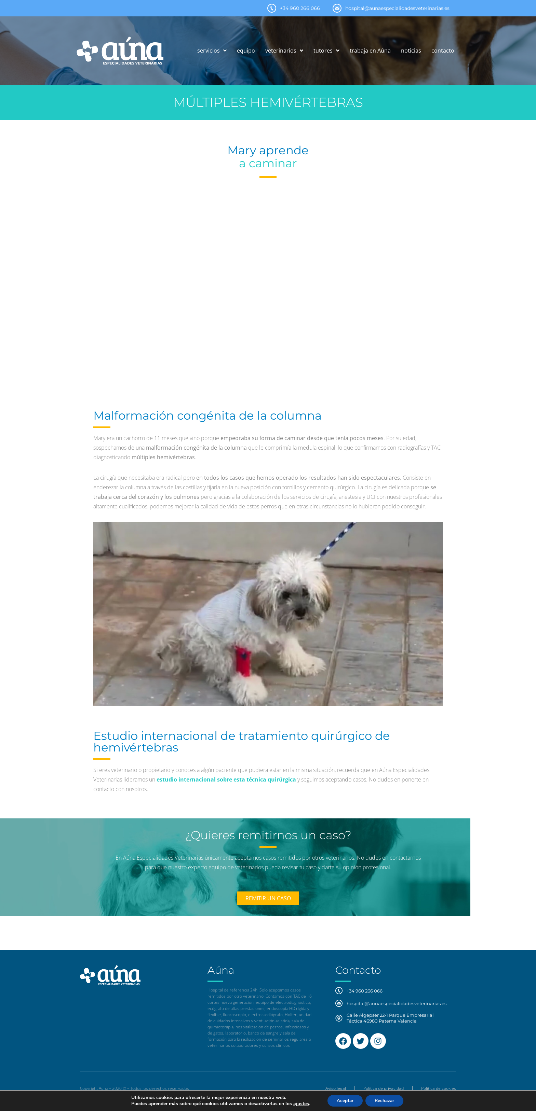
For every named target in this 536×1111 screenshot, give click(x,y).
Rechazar (385, 1100)
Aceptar (343, 1100)
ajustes (298, 1103)
